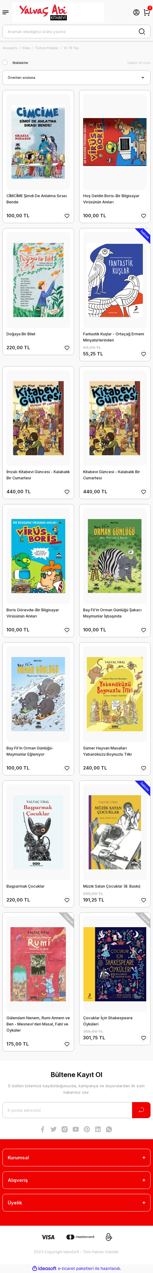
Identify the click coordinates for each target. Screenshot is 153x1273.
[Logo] (58, 12)
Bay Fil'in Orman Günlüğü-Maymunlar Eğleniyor (30, 751)
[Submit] (141, 1110)
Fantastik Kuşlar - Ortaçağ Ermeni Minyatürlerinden (113, 337)
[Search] (76, 31)
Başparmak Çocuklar (25, 886)
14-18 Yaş (71, 48)
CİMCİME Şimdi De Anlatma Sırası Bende (36, 198)
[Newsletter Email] (76, 1110)
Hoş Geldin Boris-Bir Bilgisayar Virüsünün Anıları (111, 198)
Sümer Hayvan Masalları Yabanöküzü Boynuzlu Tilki (107, 751)
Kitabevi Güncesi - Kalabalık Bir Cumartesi (111, 474)
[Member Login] (136, 12)
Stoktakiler (20, 63)
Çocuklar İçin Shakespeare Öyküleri (108, 1021)
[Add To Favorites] (67, 216)
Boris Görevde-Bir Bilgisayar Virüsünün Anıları (32, 613)
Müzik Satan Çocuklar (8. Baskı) (111, 886)
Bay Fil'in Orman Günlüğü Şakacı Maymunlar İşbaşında (112, 613)
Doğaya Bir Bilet (20, 334)
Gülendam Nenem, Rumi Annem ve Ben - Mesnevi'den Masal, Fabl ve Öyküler (38, 1024)
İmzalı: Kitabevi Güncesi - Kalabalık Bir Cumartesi (38, 474)
